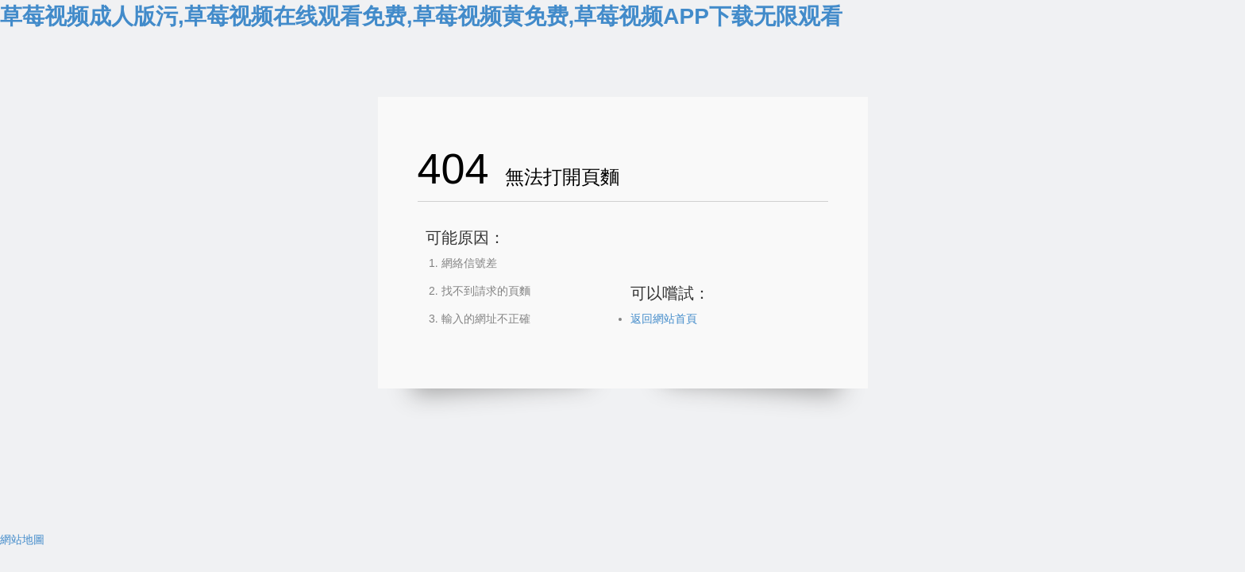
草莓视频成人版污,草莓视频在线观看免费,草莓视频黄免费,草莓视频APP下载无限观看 (421, 16)
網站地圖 (22, 539)
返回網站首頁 (663, 318)
